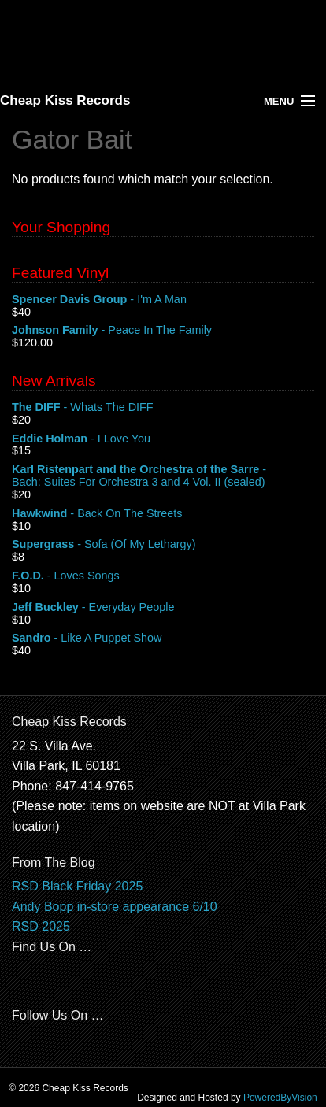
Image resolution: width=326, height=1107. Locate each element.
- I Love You (163, 439)
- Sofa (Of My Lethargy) (163, 545)
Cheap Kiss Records (65, 100)
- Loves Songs (163, 576)
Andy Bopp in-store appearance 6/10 (114, 906)
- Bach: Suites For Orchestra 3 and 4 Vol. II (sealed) (163, 476)
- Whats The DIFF (163, 408)
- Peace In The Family (163, 330)
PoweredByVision (280, 1097)
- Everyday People (163, 608)
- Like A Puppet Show (163, 638)
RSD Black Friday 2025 (77, 886)
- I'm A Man (163, 300)
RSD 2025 (41, 926)
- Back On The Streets (163, 514)
